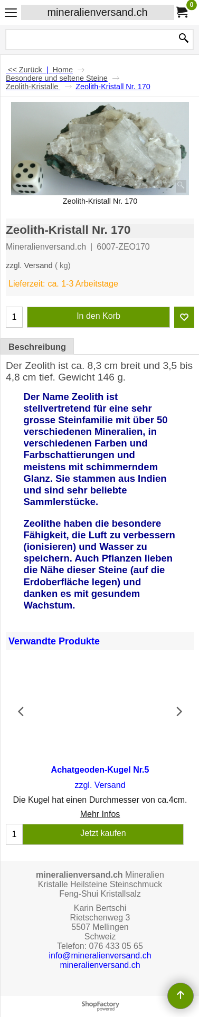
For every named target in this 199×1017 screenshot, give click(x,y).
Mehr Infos (100, 814)
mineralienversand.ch (97, 12)
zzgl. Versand (29, 265)
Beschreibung (37, 346)
